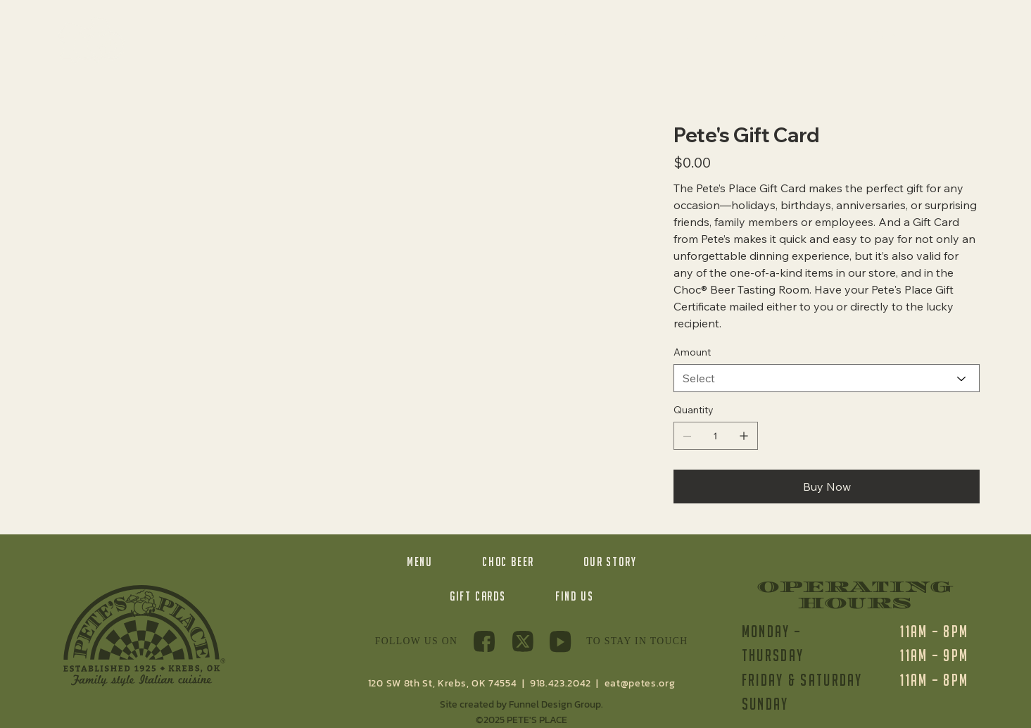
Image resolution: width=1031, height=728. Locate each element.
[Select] (826, 378)
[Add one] (744, 436)
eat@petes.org (640, 683)
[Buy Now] (826, 486)
